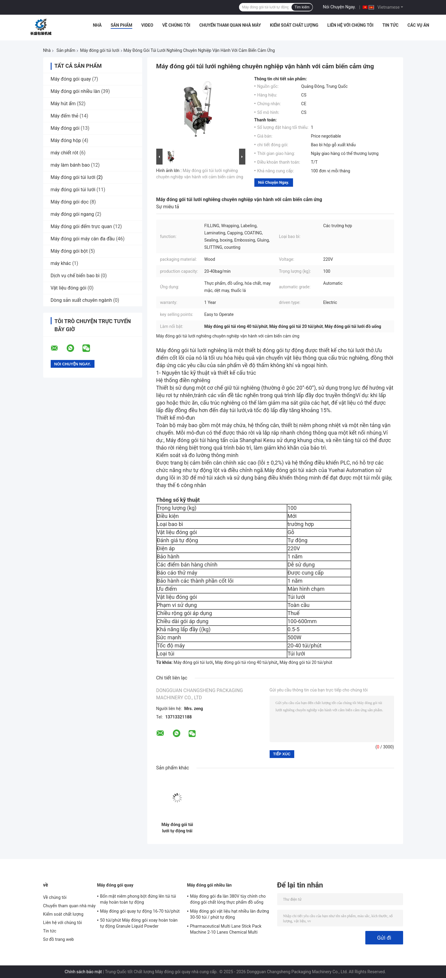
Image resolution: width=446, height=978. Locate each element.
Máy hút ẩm (63, 103)
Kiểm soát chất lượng (294, 25)
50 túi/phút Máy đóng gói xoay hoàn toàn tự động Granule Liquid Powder (139, 923)
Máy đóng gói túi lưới (99, 50)
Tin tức (390, 25)
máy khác (61, 263)
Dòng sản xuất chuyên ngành (81, 300)
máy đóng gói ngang (72, 214)
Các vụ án (418, 25)
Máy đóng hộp (66, 140)
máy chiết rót (65, 153)
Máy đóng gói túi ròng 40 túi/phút (246, 662)
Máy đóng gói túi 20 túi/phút (306, 662)
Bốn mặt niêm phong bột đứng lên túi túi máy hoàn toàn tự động (138, 899)
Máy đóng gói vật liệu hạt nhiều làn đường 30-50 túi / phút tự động (229, 914)
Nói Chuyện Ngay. (339, 6)
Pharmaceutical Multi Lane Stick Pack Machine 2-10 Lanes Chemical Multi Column (226, 930)
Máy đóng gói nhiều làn (75, 91)
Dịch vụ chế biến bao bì (75, 275)
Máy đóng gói (65, 128)
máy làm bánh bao (70, 165)
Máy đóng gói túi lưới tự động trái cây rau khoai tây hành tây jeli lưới (177, 828)
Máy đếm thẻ (65, 116)
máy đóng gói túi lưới (73, 189)
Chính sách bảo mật (83, 971)
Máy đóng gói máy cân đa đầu (83, 239)
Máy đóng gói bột (69, 251)
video (147, 25)
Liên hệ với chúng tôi (350, 25)
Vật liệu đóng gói (68, 288)
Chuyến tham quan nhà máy (230, 25)
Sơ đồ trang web (58, 939)
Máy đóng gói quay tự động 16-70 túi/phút (140, 911)
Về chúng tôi (176, 25)
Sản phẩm (121, 25)
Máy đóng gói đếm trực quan (81, 226)
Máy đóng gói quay (71, 79)
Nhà (97, 25)
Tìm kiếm (302, 7)
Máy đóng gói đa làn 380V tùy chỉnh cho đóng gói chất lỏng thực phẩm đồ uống (228, 899)
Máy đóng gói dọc (70, 202)
